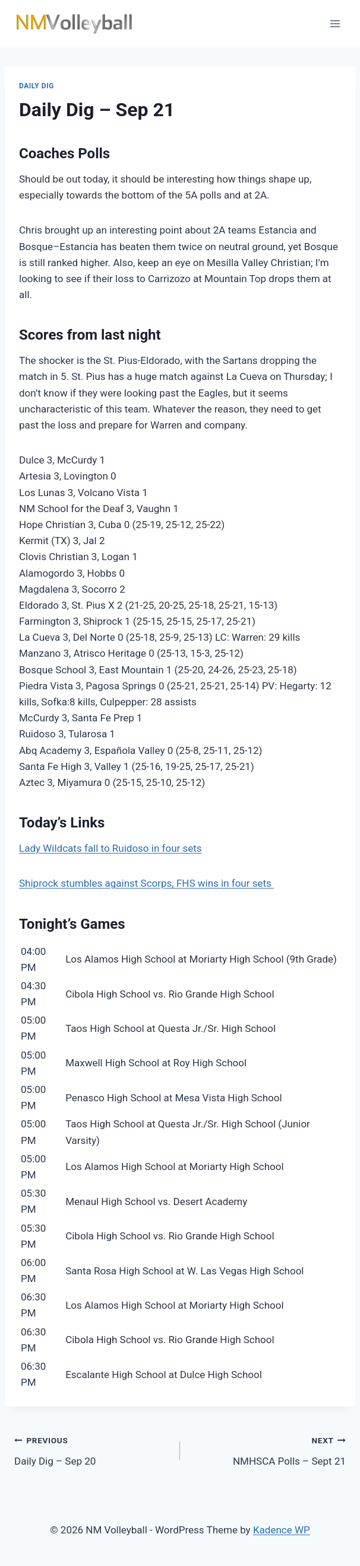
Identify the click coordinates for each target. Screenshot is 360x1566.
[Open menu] (335, 23)
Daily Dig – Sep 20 (92, 1449)
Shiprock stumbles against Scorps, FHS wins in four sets (146, 883)
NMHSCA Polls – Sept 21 (268, 1449)
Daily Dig (36, 86)
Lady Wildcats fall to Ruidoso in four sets (110, 848)
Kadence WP (281, 1530)
